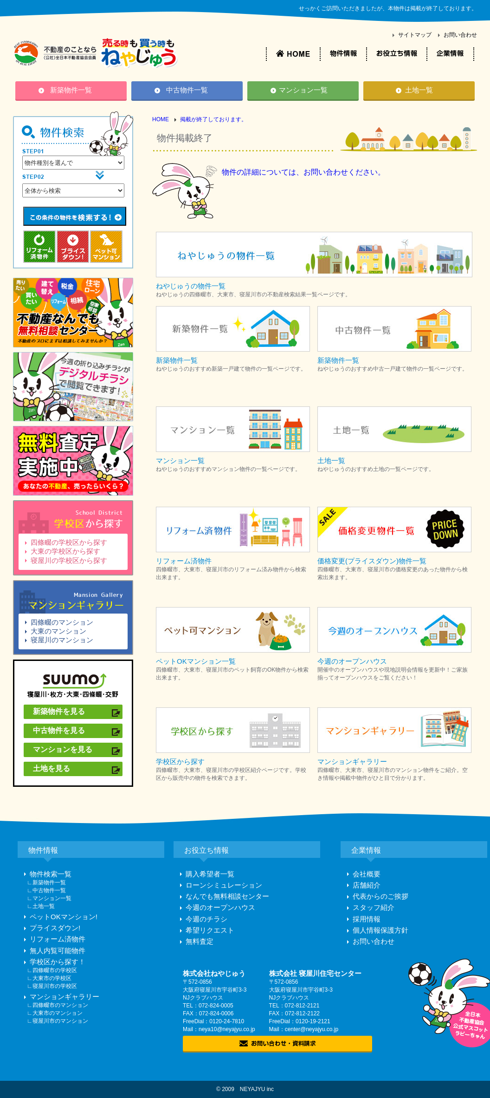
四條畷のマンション (62, 622)
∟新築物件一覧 (46, 882)
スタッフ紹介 (373, 907)
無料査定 (199, 941)
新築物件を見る (59, 711)
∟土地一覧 (41, 906)
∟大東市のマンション (55, 1013)
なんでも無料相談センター (227, 896)
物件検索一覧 (50, 874)
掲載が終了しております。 (213, 120)
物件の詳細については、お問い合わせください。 (303, 172)
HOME (160, 119)
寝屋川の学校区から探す (69, 560)
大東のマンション (58, 631)
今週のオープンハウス (220, 907)
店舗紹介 (366, 885)
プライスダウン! (55, 928)
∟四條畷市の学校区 (52, 970)
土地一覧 (419, 90)
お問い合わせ (460, 35)
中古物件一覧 (187, 90)
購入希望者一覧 (210, 874)
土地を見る (51, 768)
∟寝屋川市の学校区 (52, 986)
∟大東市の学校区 (49, 978)
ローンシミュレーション (224, 885)
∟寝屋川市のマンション (57, 1021)
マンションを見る (62, 749)
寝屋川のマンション (62, 640)
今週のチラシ (206, 919)
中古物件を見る (59, 730)
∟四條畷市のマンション (57, 1005)
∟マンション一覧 (49, 898)
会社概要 (366, 874)
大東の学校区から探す (65, 551)
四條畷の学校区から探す (69, 542)
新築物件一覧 (71, 90)
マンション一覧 (303, 90)
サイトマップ (415, 35)
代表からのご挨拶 (380, 896)
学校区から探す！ (57, 962)
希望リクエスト (210, 930)
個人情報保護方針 (380, 930)
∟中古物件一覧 (46, 890)
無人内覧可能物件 (57, 950)
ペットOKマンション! (63, 917)
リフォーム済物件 (57, 939)
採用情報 (366, 919)
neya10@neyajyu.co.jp (227, 1029)
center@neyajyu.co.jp (312, 1029)
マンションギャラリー (64, 996)
